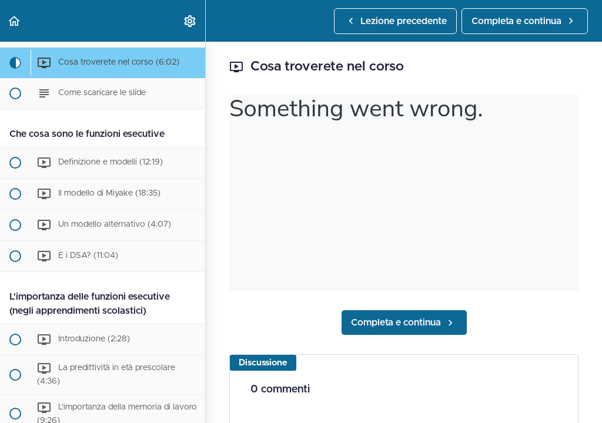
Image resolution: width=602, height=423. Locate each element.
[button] (14, 21)
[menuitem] (190, 21)
